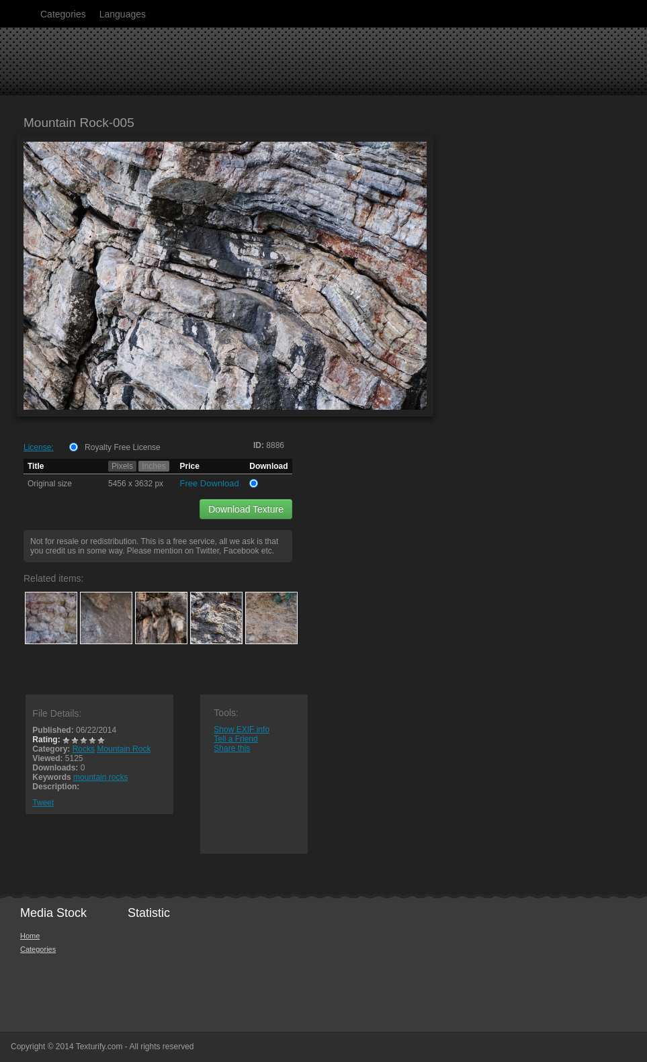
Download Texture (246, 509)
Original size (50, 483)
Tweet (43, 802)
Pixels (122, 466)
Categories (63, 14)
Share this (232, 748)
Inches (153, 466)
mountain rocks (100, 777)
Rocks (84, 749)
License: (39, 447)
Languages (122, 14)
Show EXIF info (241, 729)
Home (30, 936)
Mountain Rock (123, 749)
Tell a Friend (235, 739)
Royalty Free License (123, 447)
